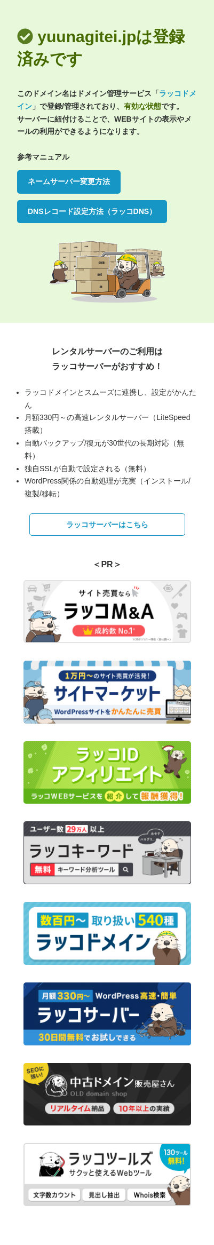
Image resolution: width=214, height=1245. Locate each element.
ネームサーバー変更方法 (69, 181)
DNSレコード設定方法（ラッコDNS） (92, 211)
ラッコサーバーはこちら (107, 524)
